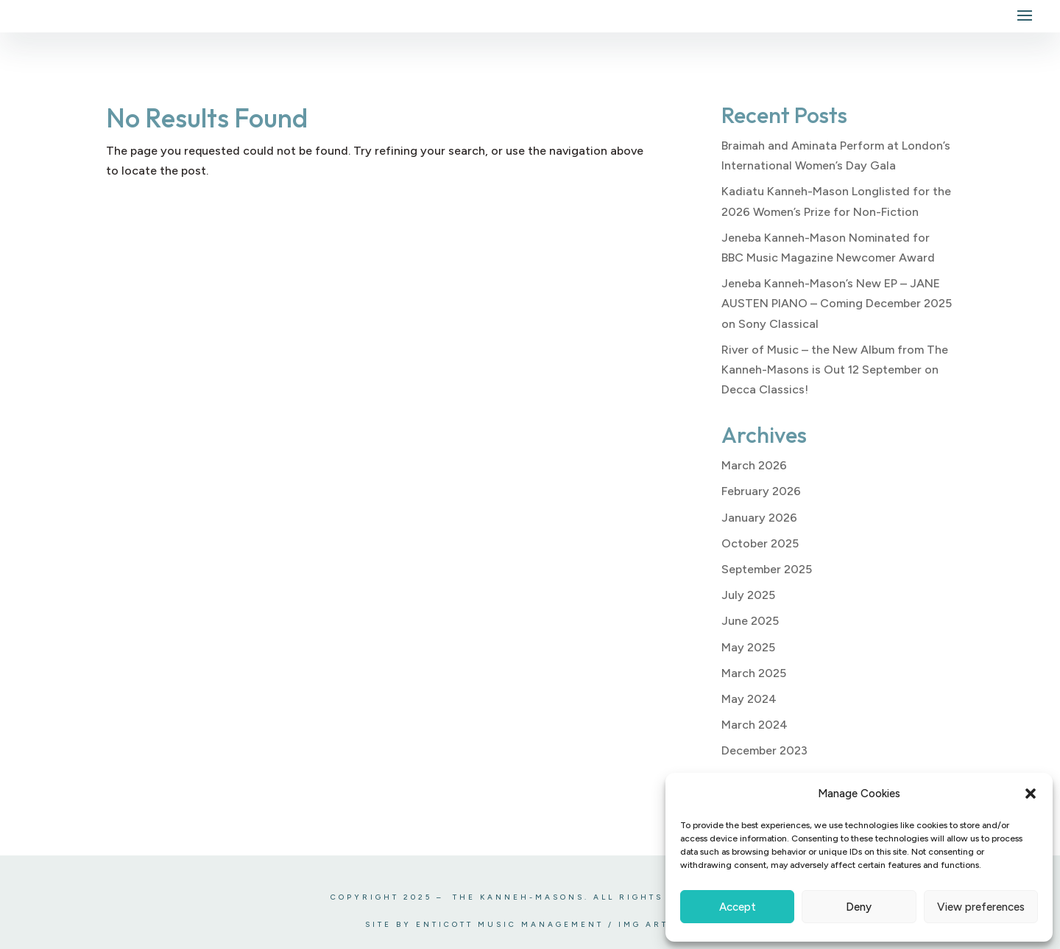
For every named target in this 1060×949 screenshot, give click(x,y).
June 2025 (750, 621)
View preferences (981, 907)
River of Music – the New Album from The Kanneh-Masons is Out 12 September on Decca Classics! (834, 369)
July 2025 (748, 595)
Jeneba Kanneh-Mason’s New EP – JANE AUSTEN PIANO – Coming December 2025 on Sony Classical (836, 303)
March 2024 (754, 725)
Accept (737, 907)
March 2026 (754, 465)
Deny (859, 907)
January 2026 (759, 518)
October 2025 (760, 543)
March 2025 (753, 673)
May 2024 (749, 699)
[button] (1030, 793)
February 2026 (761, 491)
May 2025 (748, 647)
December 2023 (764, 750)
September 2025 (766, 569)
